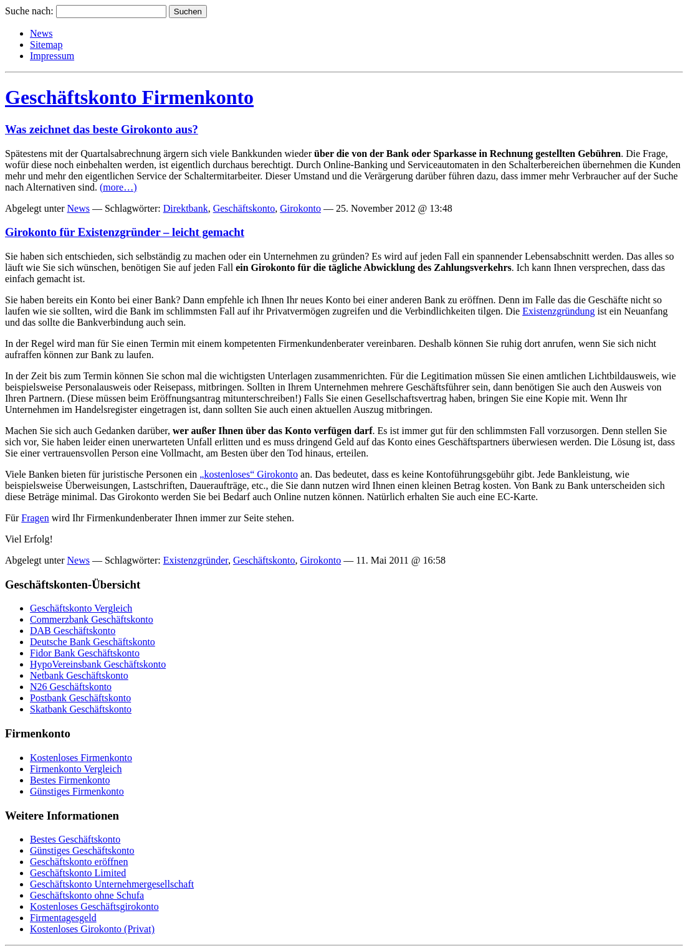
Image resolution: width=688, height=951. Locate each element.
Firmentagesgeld (63, 917)
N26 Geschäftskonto (71, 686)
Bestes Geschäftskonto (75, 839)
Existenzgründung (558, 311)
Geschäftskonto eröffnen (79, 861)
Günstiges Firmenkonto (77, 791)
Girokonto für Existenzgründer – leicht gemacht (124, 232)
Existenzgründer (195, 560)
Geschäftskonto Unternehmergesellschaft (112, 884)
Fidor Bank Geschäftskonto (85, 653)
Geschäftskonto (244, 208)
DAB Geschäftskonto (72, 630)
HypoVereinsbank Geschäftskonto (98, 664)
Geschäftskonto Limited (78, 873)
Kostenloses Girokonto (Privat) (92, 929)
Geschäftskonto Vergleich (81, 608)
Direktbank (185, 208)
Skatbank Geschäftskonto (80, 709)
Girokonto (300, 208)
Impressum (52, 55)
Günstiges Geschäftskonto (82, 850)
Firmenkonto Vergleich (76, 769)
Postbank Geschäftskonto (80, 698)
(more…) (118, 187)
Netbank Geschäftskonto (79, 675)
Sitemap (46, 44)
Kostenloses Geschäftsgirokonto (94, 906)
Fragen (35, 518)
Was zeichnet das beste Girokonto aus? (101, 129)
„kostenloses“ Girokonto (248, 474)
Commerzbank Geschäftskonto (91, 619)
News (41, 33)
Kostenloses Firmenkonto (81, 757)
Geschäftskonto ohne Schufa (87, 895)
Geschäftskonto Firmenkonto (129, 97)
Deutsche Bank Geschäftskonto (92, 641)
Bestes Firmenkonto (70, 780)
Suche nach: (29, 11)
